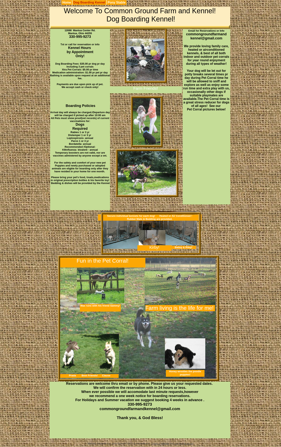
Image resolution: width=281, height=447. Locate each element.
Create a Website (160, 443)
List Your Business (183, 443)
